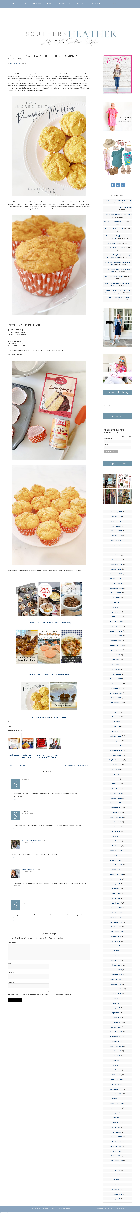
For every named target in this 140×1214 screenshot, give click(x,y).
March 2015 (116, 1075)
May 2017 (116, 951)
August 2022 (116, 650)
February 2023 (116, 621)
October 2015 (116, 1041)
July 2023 (116, 598)
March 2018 (116, 903)
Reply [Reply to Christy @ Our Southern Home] (14, 857)
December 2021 (116, 688)
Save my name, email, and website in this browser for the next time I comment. (40, 994)
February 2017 (116, 965)
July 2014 (116, 1113)
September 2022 (116, 645)
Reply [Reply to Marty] (14, 920)
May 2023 (116, 607)
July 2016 (116, 998)
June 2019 (116, 831)
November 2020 (116, 750)
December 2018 (116, 860)
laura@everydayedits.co (29, 869)
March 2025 (116, 526)
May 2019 (116, 836)
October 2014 (116, 1099)
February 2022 (116, 679)
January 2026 (116, 516)
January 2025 (116, 536)
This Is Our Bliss (34, 623)
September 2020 (115, 760)
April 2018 (116, 898)
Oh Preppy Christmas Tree (114, 222)
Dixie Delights (34, 675)
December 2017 (116, 917)
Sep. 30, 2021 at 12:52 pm (27, 842)
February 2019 (116, 850)
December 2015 (116, 1032)
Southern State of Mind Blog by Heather (70, 35)
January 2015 (116, 1084)
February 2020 (116, 793)
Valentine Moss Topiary (114, 276)
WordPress (66, 1208)
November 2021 (116, 693)
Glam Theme (44, 1208)
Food (13, 63)
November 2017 (116, 922)
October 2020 (116, 755)
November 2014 (116, 1094)
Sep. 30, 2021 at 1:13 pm (26, 871)
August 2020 (116, 765)
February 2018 (116, 908)
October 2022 (116, 641)
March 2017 (116, 960)
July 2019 (116, 827)
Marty (23, 901)
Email (11, 973)
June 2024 (116, 545)
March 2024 (116, 559)
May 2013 (116, 1180)
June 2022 (116, 660)
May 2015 (116, 1065)
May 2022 (116, 664)
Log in (72, 1208)
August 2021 (116, 707)
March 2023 (116, 617)
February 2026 (116, 512)
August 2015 (116, 1051)
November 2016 (116, 979)
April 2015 (116, 1070)
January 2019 (116, 855)
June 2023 (116, 602)
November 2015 (116, 1036)
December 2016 (116, 974)
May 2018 (116, 893)
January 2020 (116, 798)
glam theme (111, 1208)
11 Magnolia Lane (62, 675)
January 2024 (116, 569)
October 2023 (116, 583)
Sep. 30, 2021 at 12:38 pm (27, 813)
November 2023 (116, 578)
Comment (12, 943)
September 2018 (116, 874)
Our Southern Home (50, 623)
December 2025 (116, 521)
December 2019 (116, 803)
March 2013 (116, 1189)
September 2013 (116, 1161)
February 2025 (116, 531)
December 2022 (116, 631)
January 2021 (116, 741)
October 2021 (116, 698)
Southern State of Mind (41, 717)
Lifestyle (17, 63)
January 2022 (116, 683)
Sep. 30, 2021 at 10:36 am (27, 781)
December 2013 (116, 1146)
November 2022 (116, 636)
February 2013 (116, 1194)
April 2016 (116, 1013)
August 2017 (116, 936)
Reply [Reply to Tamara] (14, 828)
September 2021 (116, 703)
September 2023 (116, 588)
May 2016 (116, 1008)
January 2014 (116, 1141)
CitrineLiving (66, 623)
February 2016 (116, 1022)
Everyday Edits (47, 675)
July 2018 (116, 884)
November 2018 (116, 865)
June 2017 (116, 946)
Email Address (109, 438)
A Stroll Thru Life (59, 717)
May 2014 (116, 1122)
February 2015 (116, 1079)
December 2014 (116, 1089)
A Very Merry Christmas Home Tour (118, 215)
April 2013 (116, 1184)
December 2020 (116, 745)
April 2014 (116, 1127)
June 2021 (116, 717)
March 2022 (116, 674)
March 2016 (116, 1017)
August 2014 (116, 1108)
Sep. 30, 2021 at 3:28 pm (26, 903)
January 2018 (116, 912)
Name (11, 963)
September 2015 (116, 1046)
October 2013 (116, 1156)
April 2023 (116, 612)
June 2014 (116, 1118)
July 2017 (116, 941)
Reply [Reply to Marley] (14, 799)
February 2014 (116, 1137)
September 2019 (116, 817)
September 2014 (116, 1103)
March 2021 (116, 731)
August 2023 (116, 593)
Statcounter (5, 1213)
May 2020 (116, 779)
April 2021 (116, 726)
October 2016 (116, 984)
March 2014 (116, 1132)
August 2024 (116, 540)
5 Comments (49, 756)
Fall (10, 63)
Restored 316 (120, 1208)
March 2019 (116, 846)
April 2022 (116, 669)
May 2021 (116, 722)
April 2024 (116, 555)
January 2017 (116, 970)
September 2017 (116, 932)
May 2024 (116, 550)
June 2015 (116, 1060)
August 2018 (116, 879)
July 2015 (116, 1056)
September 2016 (115, 989)
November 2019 (116, 807)
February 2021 (116, 736)
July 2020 (116, 769)
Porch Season (112, 243)
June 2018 (116, 889)
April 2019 (116, 841)
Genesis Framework (57, 1208)
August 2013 (116, 1165)
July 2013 (116, 1170)
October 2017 (116, 927)
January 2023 (116, 626)
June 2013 (116, 1175)
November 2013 (116, 1151)
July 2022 (116, 655)
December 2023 (116, 574)
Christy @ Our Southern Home (31, 840)
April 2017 (116, 955)
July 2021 (116, 712)
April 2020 (116, 784)
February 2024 (116, 564)
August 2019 (116, 822)
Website (11, 982)
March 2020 (116, 788)
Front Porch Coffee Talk (114, 229)
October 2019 (116, 812)
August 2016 (116, 994)
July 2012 (116, 1199)
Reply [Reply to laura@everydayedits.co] (14, 889)
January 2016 (116, 1027)
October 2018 (116, 870)
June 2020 (116, 774)
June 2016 (116, 1003)
